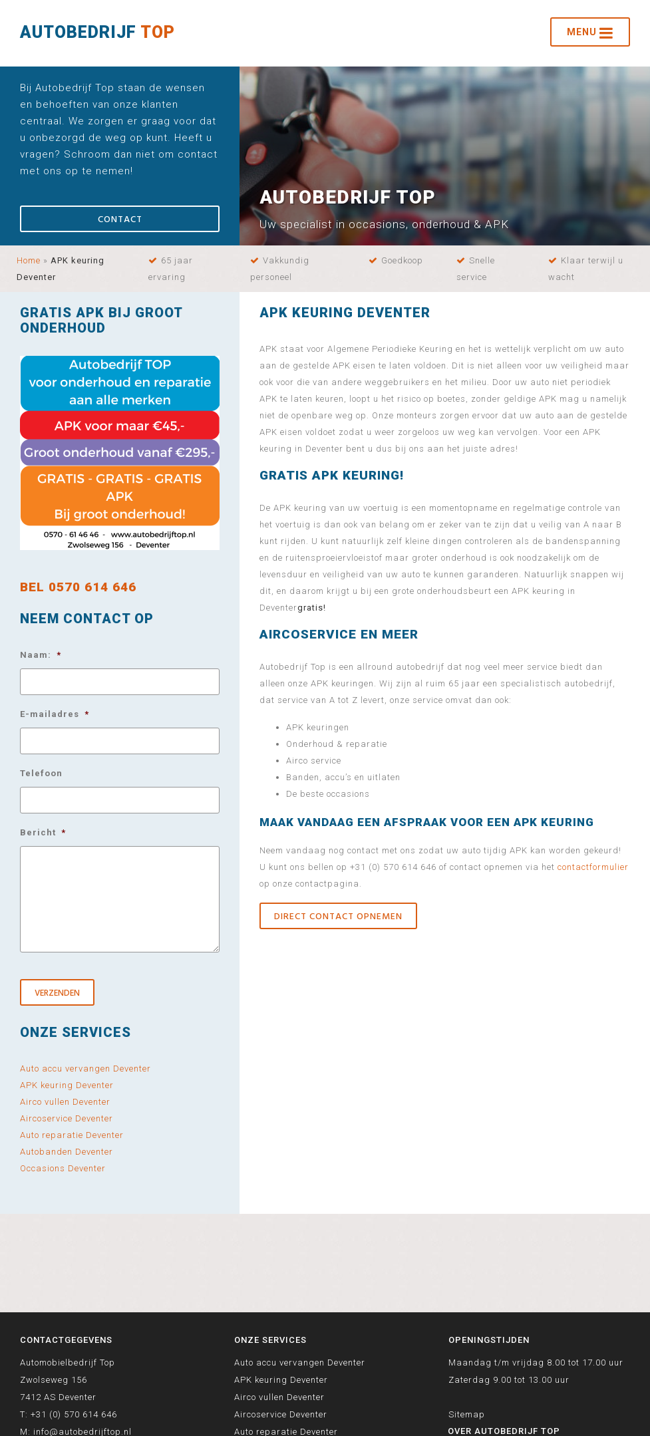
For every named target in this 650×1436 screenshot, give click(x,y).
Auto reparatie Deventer (72, 1135)
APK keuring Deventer (67, 1085)
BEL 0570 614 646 (78, 587)
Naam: (40, 655)
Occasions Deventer (63, 1168)
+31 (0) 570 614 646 (74, 1414)
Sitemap (466, 1414)
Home (29, 260)
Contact (120, 219)
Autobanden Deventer (66, 1152)
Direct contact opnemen (338, 917)
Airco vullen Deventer (65, 1102)
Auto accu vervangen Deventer (85, 1069)
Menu (590, 33)
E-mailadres (54, 714)
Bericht (43, 832)
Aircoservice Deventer (66, 1118)
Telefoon (41, 773)
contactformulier (593, 867)
